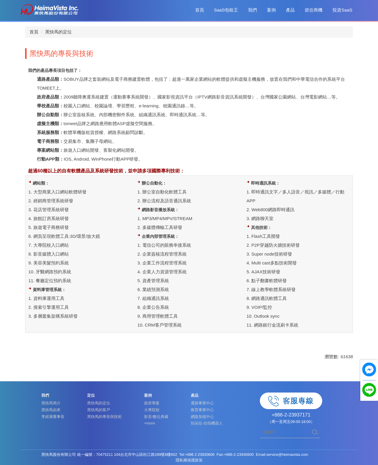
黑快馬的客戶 (98, 410)
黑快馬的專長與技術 (104, 416)
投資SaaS (342, 9)
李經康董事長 (52, 416)
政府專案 (151, 403)
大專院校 (151, 410)
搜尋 (315, 432)
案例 (271, 9)
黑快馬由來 (51, 410)
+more (149, 423)
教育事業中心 (202, 410)
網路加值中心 (202, 416)
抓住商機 (313, 9)
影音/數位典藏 (156, 416)
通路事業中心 (202, 403)
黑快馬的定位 (58, 31)
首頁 (199, 9)
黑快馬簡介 (51, 403)
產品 (290, 9)
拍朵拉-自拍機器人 (207, 423)
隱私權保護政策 (189, 460)
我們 (252, 9)
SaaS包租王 (226, 9)
